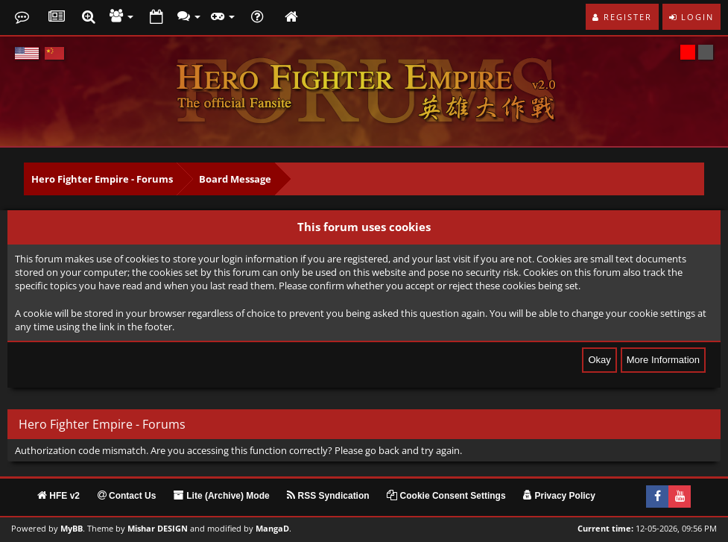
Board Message (235, 179)
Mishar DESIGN (157, 528)
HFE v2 (58, 496)
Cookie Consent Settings (446, 496)
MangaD (272, 528)
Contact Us (127, 496)
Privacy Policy (559, 496)
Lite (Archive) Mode (222, 496)
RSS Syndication (328, 496)
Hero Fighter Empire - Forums (102, 179)
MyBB (71, 528)
